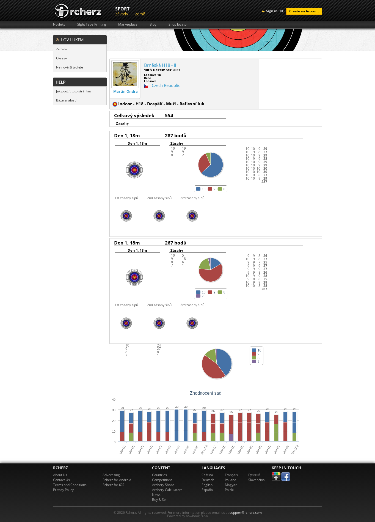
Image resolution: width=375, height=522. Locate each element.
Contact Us (61, 479)
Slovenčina (256, 479)
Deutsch (208, 479)
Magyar (231, 484)
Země (140, 14)
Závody (121, 14)
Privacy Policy (63, 489)
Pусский (254, 474)
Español (208, 489)
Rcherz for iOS (113, 484)
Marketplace (127, 24)
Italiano (230, 479)
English (207, 484)
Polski (229, 489)
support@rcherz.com (246, 512)
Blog (153, 24)
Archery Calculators (167, 489)
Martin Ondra (125, 91)
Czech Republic (166, 85)
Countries (159, 474)
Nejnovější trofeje (69, 67)
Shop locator (178, 24)
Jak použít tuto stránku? (73, 91)
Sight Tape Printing (91, 24)
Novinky (59, 24)
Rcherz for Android (117, 479)
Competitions (162, 479)
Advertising (111, 474)
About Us (60, 474)
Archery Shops (163, 484)
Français (231, 474)
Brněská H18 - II (160, 65)
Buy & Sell (159, 499)
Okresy (61, 58)
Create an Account (304, 11)
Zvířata (61, 49)
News (156, 494)
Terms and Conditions (70, 484)
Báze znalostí (66, 100)
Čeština (207, 474)
